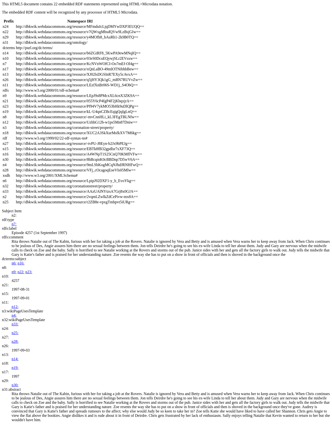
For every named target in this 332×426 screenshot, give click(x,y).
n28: (15, 341)
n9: (14, 272)
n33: (15, 324)
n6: (14, 263)
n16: (20, 263)
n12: (15, 307)
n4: (14, 315)
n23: (28, 272)
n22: (20, 272)
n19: (15, 368)
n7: (14, 224)
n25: (15, 333)
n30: (15, 385)
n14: (15, 359)
